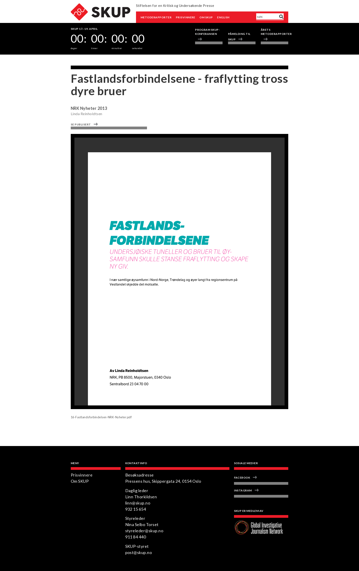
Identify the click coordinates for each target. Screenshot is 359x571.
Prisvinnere (185, 17)
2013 (102, 108)
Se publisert (81, 124)
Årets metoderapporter (274, 32)
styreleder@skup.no (144, 530)
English (223, 17)
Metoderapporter (156, 17)
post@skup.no (138, 552)
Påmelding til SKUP (239, 36)
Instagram (243, 490)
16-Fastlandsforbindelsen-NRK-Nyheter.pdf (101, 417)
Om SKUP (206, 17)
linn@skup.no (137, 502)
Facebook (242, 477)
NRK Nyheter (83, 108)
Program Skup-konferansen (207, 32)
